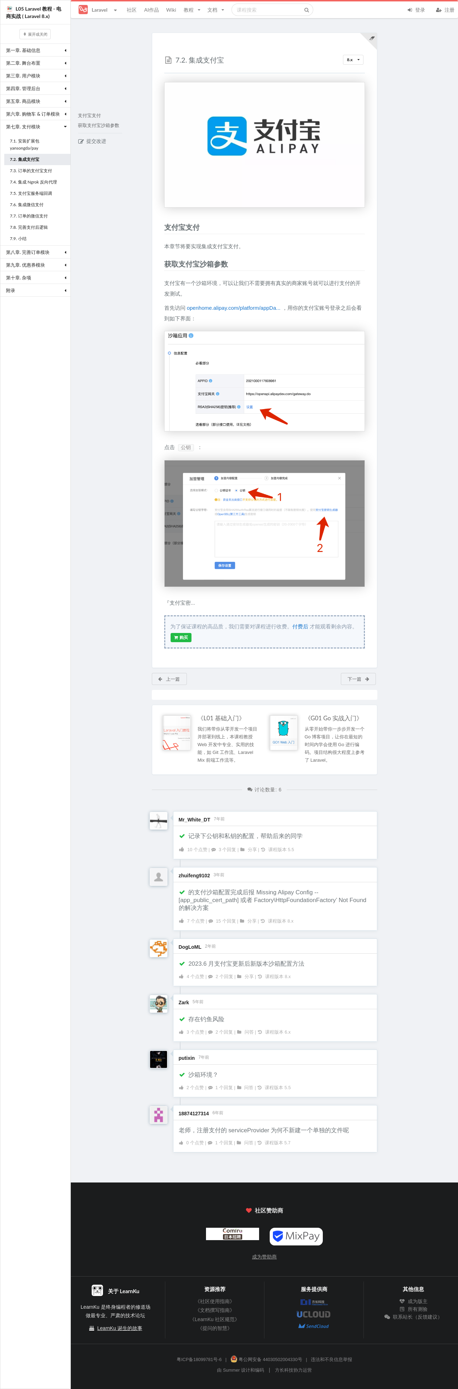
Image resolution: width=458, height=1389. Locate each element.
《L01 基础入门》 (221, 718)
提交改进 (92, 141)
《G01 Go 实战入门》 (334, 718)
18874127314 (194, 1113)
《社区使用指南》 (215, 1301)
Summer (231, 1370)
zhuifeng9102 (194, 875)
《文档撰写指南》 (215, 1310)
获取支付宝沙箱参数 (98, 125)
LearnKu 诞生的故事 (119, 1328)
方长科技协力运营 (293, 1370)
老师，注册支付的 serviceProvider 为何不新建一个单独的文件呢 (264, 1130)
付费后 (300, 626)
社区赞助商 (264, 1210)
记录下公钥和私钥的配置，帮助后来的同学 (241, 836)
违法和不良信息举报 (331, 1359)
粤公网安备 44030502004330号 (266, 1359)
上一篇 (169, 679)
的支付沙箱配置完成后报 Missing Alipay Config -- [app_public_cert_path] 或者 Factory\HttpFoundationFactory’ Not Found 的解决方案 (273, 900)
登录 (416, 9)
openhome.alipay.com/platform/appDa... (234, 308)
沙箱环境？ (199, 1074)
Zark (184, 1002)
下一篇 (359, 679)
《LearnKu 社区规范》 (215, 1319)
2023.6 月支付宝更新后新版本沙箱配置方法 (242, 963)
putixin (187, 1058)
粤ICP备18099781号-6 (199, 1359)
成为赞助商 (264, 1257)
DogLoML (190, 947)
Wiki (171, 10)
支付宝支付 (89, 115)
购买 (181, 637)
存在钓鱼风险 (202, 1019)
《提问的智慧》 (214, 1328)
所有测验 (413, 1309)
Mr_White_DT (194, 820)
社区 (132, 10)
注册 (445, 9)
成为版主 (413, 1301)
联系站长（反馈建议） (413, 1317)
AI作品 (151, 10)
